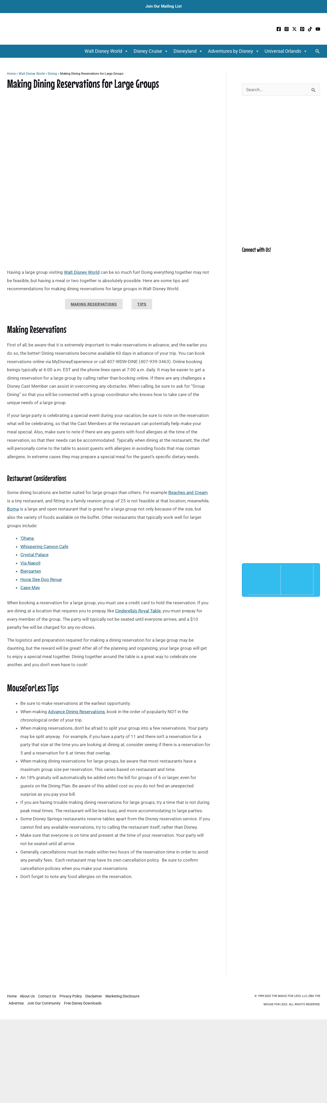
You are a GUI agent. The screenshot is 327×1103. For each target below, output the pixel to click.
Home (11, 74)
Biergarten (30, 571)
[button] (317, 51)
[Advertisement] (108, 936)
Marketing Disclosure (124, 996)
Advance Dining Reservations (76, 711)
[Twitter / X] (294, 29)
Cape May (30, 587)
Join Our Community (44, 1003)
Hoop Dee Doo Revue (41, 579)
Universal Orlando (286, 51)
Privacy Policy (72, 996)
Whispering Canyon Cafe (44, 546)
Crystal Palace (34, 554)
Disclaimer (95, 996)
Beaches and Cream (188, 492)
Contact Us (48, 996)
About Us (27, 996)
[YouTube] (318, 29)
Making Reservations (94, 304)
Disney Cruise (151, 51)
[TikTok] (310, 29)
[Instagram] (286, 29)
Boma (13, 509)
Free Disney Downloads (83, 1003)
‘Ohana (27, 538)
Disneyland (188, 51)
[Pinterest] (302, 29)
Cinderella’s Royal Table (138, 610)
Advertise (16, 1003)
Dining (52, 74)
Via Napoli (30, 563)
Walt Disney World (106, 51)
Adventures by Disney (233, 51)
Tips (141, 304)
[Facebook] (278, 29)
